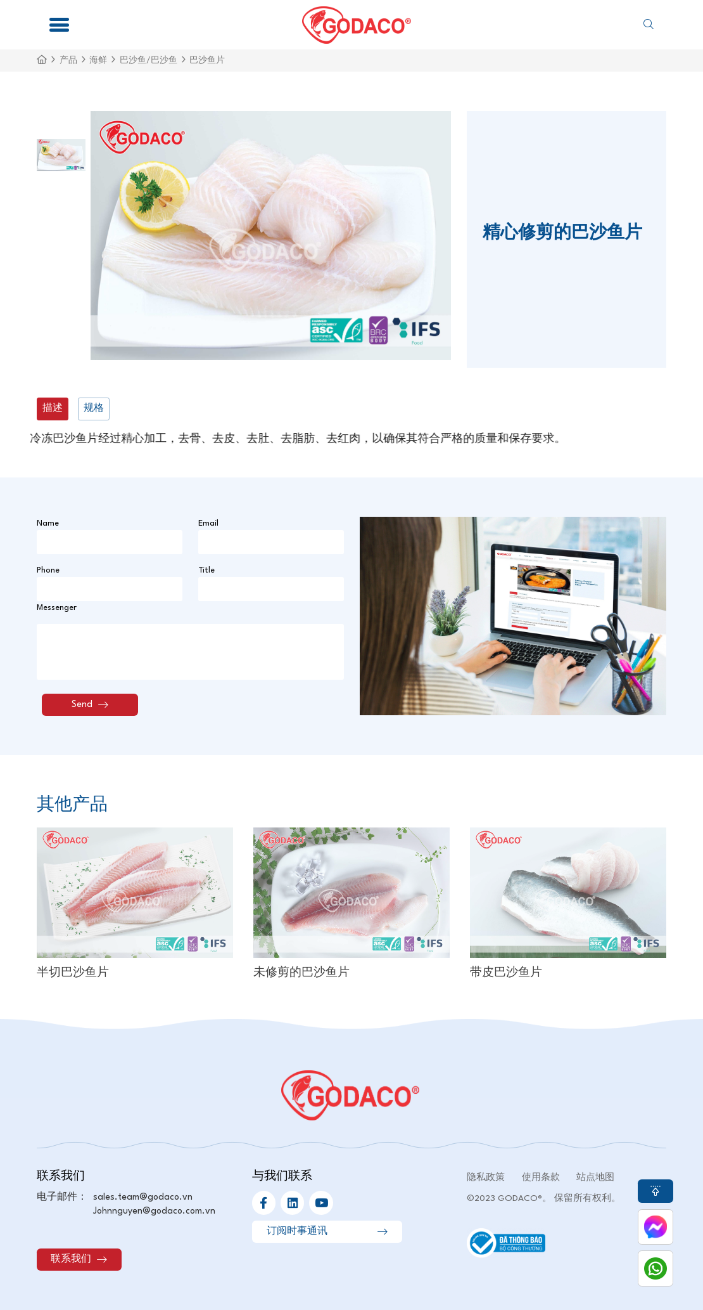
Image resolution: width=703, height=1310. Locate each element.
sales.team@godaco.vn (143, 1197)
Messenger (57, 608)
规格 (94, 408)
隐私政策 (486, 1177)
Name (48, 523)
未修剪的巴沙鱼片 (301, 973)
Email (208, 523)
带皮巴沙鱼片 (506, 973)
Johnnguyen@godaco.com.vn (154, 1211)
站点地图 (595, 1177)
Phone (48, 570)
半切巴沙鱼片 (73, 973)
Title (206, 570)
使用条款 (541, 1177)
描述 (52, 408)
